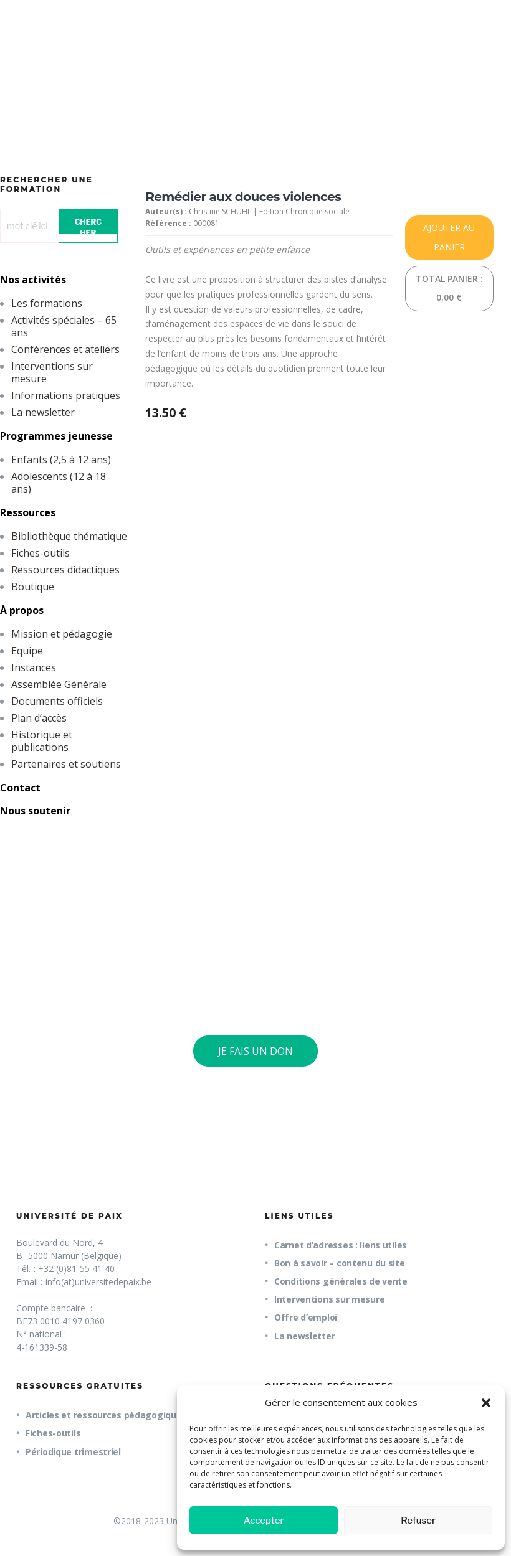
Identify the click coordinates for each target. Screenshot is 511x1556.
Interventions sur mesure (52, 372)
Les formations (46, 303)
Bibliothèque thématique (69, 536)
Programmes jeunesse (56, 436)
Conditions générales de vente (341, 1281)
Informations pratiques (65, 395)
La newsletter (43, 412)
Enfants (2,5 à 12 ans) (61, 459)
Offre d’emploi (305, 1317)
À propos (22, 610)
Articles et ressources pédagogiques (106, 1415)
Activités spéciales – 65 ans (64, 326)
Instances (33, 667)
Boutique (32, 586)
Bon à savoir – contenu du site (339, 1263)
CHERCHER (88, 225)
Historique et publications (41, 741)
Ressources (27, 512)
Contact (20, 788)
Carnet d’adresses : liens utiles (340, 1245)
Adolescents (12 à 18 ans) (58, 482)
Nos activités (33, 279)
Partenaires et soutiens (66, 764)
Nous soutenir (35, 811)
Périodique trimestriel (73, 1452)
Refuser (418, 1520)
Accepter (264, 1520)
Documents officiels (57, 701)
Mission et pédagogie (61, 634)
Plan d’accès (39, 718)
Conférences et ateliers (65, 349)
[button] (486, 1403)
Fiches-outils (40, 553)
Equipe (27, 651)
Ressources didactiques (65, 570)
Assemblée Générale (59, 684)
